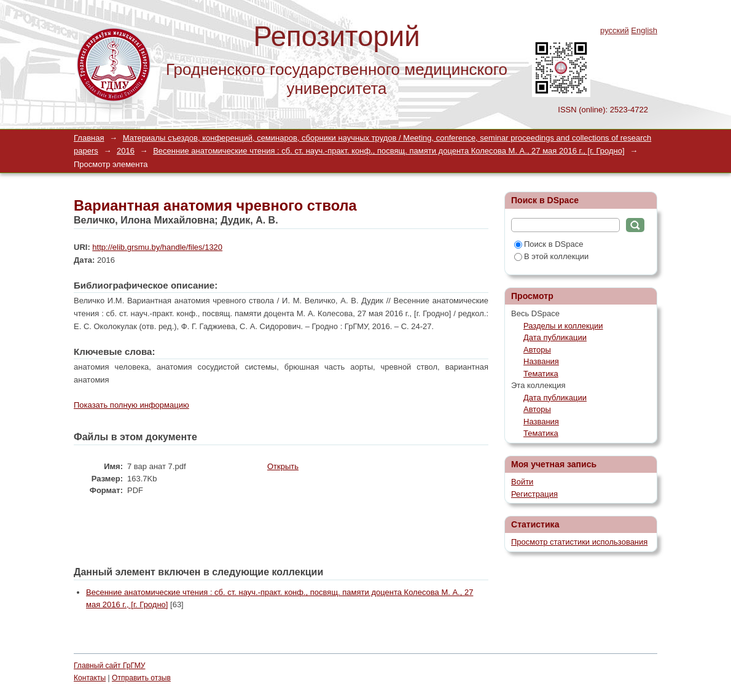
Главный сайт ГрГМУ (109, 665)
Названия (541, 361)
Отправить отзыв (141, 678)
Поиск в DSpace (548, 244)
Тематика (540, 373)
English (644, 30)
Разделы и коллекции (563, 325)
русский (614, 30)
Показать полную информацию (131, 405)
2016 (126, 150)
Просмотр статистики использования (579, 541)
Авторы (537, 349)
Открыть (283, 466)
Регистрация (534, 494)
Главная (89, 137)
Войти (522, 481)
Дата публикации (555, 337)
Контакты (90, 678)
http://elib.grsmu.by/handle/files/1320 (157, 247)
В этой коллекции (551, 256)
